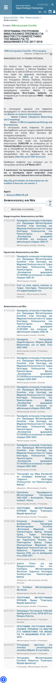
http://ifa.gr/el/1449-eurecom (30, 157)
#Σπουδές (41, 245)
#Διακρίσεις (21, 294)
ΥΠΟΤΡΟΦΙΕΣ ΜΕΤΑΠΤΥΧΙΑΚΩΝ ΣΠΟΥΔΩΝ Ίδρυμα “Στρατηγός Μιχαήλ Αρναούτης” (34, 511)
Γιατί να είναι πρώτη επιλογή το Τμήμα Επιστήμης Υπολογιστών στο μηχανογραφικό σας (34, 288)
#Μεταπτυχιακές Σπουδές (17, 51)
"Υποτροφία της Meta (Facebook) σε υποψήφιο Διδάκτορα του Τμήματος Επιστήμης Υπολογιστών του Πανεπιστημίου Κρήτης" (34, 479)
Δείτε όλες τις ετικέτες (22, 209)
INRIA (25, 77)
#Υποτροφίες (39, 51)
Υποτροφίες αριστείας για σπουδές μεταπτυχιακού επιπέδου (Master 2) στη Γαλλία (34, 647)
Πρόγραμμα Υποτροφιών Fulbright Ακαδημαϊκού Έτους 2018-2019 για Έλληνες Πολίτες (34, 613)
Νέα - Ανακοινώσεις (30, 17)
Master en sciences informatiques (25, 114)
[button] (3, 679)
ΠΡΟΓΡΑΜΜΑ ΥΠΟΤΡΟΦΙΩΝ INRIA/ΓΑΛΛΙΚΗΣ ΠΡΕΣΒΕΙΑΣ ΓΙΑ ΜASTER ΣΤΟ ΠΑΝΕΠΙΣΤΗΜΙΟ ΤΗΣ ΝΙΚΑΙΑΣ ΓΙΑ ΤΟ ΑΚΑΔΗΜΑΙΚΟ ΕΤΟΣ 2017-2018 (34, 631)
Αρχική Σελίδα (11, 17)
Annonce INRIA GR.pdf (17, 195)
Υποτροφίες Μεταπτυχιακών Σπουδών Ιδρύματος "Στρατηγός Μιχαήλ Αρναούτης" (34, 660)
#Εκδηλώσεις (22, 580)
